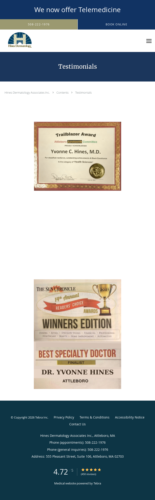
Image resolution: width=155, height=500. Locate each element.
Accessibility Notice (129, 417)
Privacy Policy (64, 417)
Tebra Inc (41, 417)
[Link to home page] (25, 41)
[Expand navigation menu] (149, 41)
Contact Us (77, 424)
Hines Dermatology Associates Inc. (28, 92)
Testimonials (83, 92)
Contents (62, 92)
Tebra (97, 483)
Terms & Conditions (95, 417)
